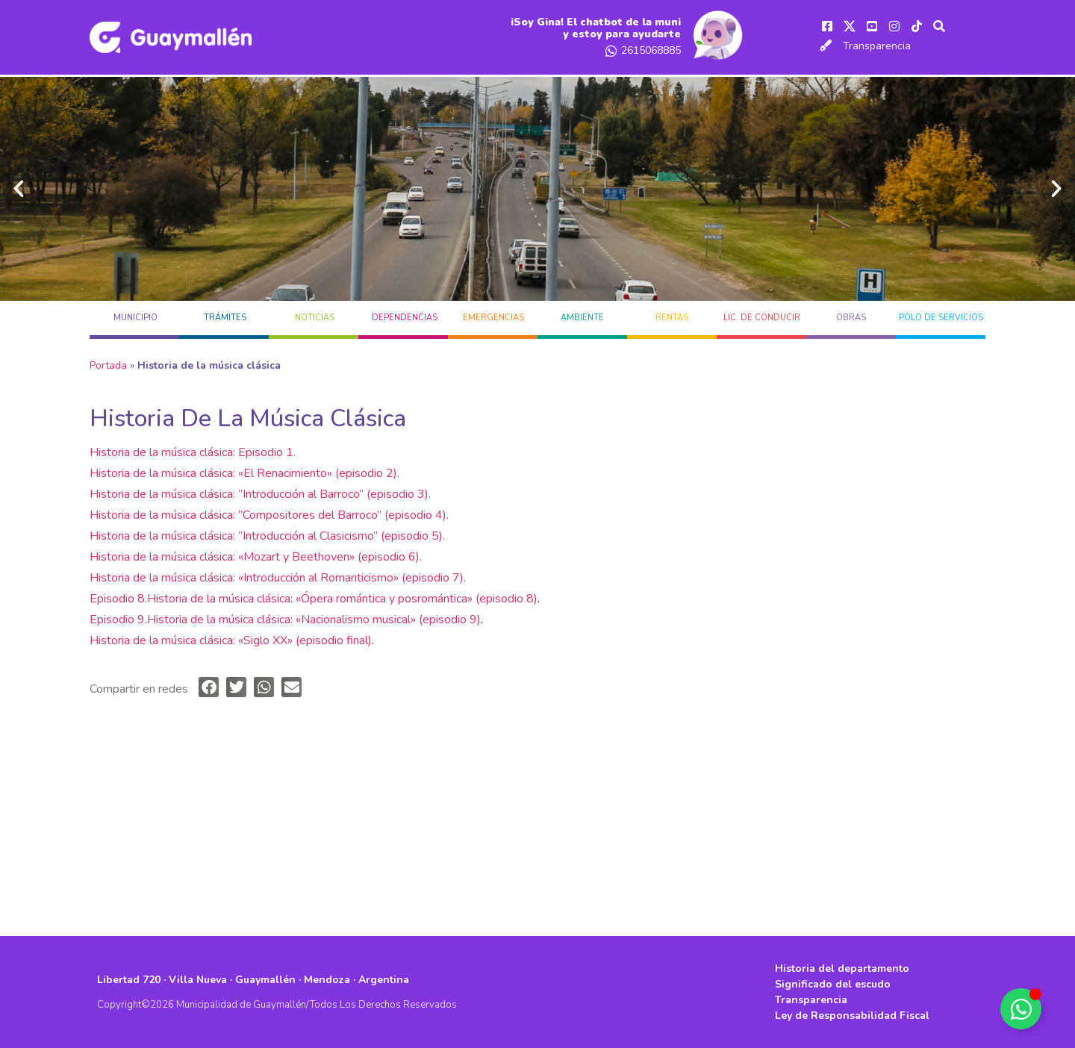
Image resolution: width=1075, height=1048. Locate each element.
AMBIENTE (582, 317)
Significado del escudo (833, 984)
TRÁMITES (225, 317)
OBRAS (851, 317)
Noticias (314, 317)
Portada (108, 365)
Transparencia (877, 46)
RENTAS (671, 317)
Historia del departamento (842, 968)
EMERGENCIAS (493, 317)
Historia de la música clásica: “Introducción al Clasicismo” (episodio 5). (267, 536)
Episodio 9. (118, 619)
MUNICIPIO (135, 317)
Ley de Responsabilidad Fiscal (852, 1015)
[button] (18, 189)
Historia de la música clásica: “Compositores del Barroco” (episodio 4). (269, 515)
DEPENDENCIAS (404, 317)
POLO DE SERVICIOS (941, 317)
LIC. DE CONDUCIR (761, 317)
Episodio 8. (118, 598)
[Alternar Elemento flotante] (1020, 1008)
